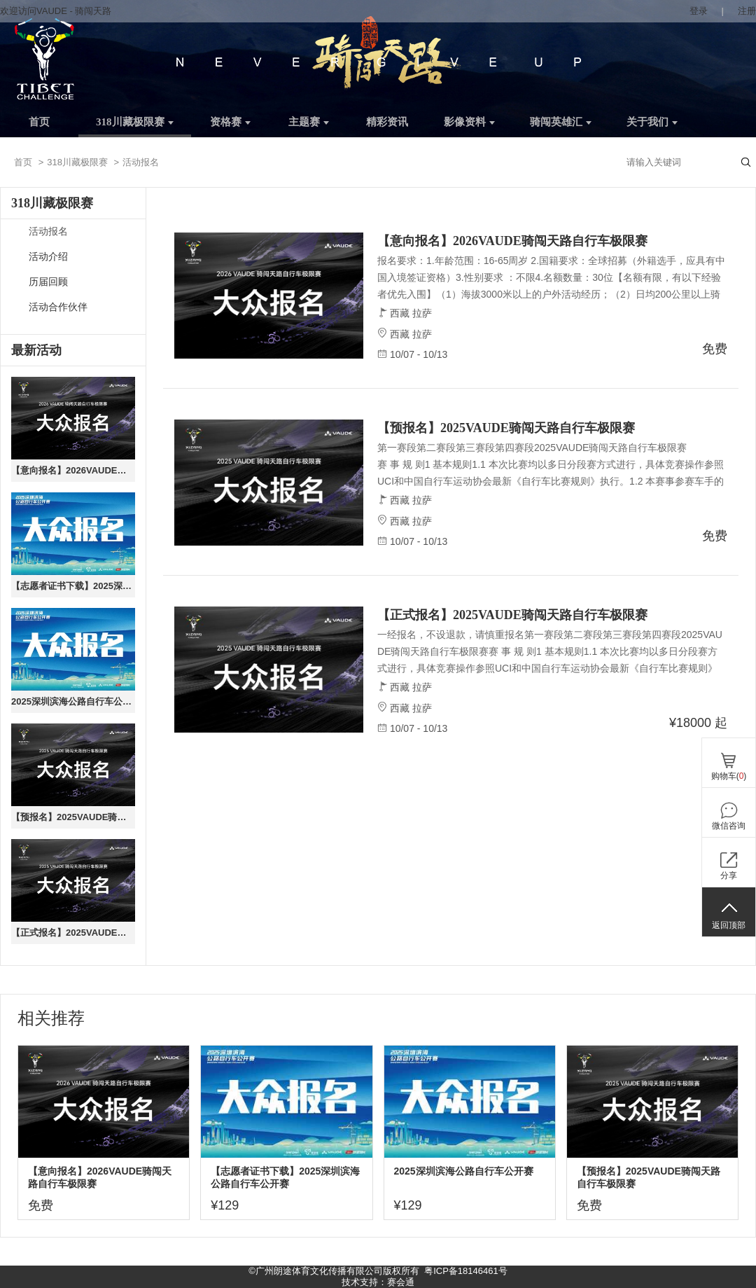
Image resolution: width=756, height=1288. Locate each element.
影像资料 (469, 121)
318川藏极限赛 (135, 121)
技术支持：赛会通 (378, 1282)
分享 (728, 875)
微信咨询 (729, 826)
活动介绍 (48, 256)
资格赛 (230, 121)
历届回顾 (48, 282)
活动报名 (48, 231)
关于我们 (652, 121)
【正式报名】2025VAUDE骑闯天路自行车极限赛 (73, 932)
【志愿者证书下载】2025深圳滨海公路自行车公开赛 (73, 586)
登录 (699, 11)
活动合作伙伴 (58, 307)
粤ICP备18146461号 (465, 1271)
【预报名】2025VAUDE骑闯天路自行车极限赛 (73, 817)
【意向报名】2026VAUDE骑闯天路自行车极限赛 (73, 470)
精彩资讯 (387, 121)
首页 (39, 121)
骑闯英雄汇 (561, 121)
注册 (747, 11)
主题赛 (308, 121)
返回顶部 (729, 925)
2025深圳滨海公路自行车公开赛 (73, 701)
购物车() (729, 776)
